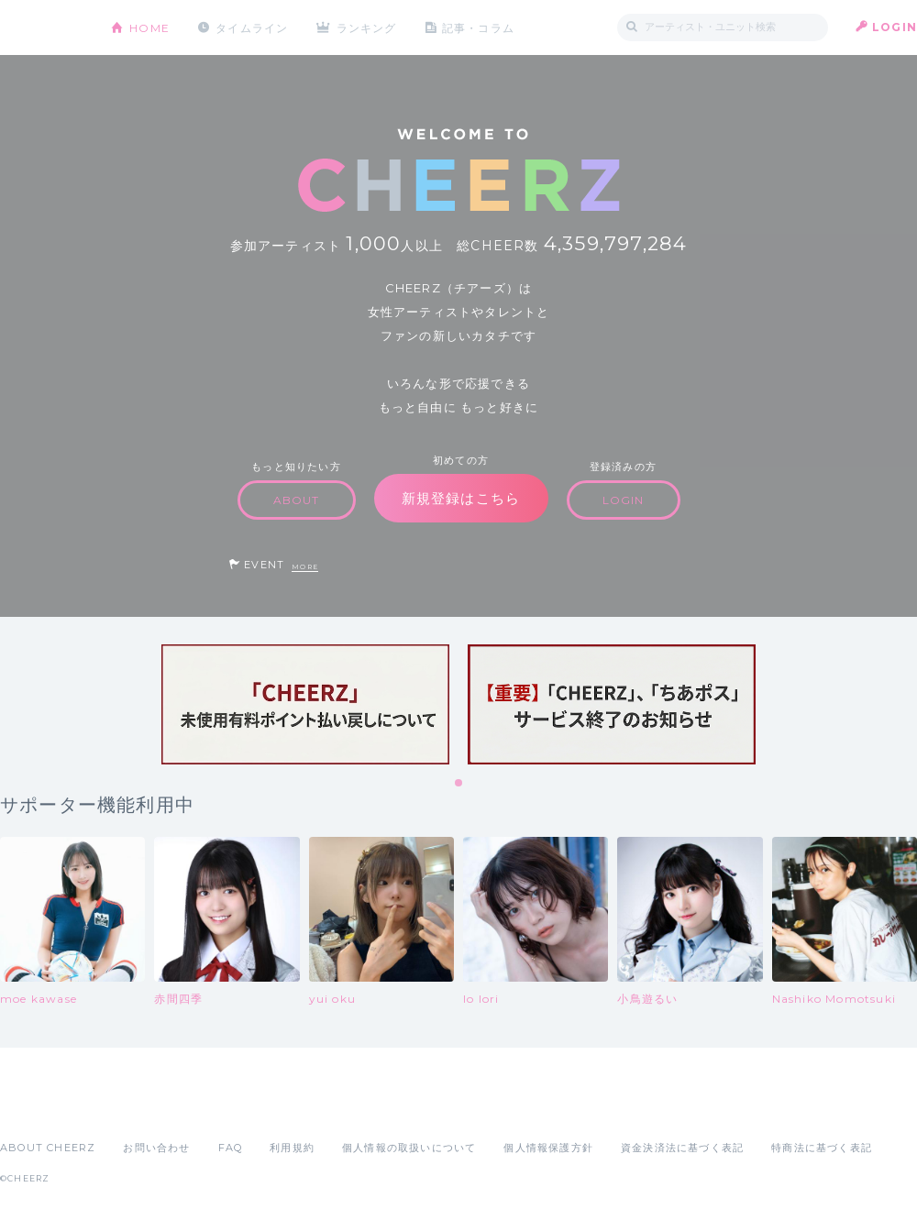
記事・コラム (479, 27)
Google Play (139, 1107)
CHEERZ (41, 28)
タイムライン (251, 27)
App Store (42, 1107)
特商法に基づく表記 (821, 1147)
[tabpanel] (305, 704)
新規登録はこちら (461, 498)
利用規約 (292, 1147)
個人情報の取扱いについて (409, 1147)
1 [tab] (459, 783)
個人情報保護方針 (548, 1147)
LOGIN (894, 27)
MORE (305, 567)
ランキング (367, 27)
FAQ (230, 1147)
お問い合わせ (156, 1147)
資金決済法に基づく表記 (682, 1147)
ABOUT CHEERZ (47, 1147)
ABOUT (296, 500)
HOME (149, 27)
